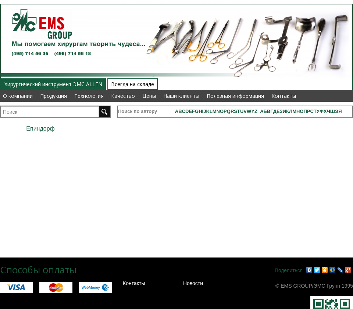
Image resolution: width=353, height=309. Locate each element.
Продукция (53, 95)
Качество (123, 95)
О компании (18, 95)
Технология (89, 95)
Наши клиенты (181, 95)
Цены (149, 95)
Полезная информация (235, 95)
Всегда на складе (132, 84)
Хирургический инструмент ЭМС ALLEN (53, 84)
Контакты (283, 95)
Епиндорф (40, 128)
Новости (193, 283)
